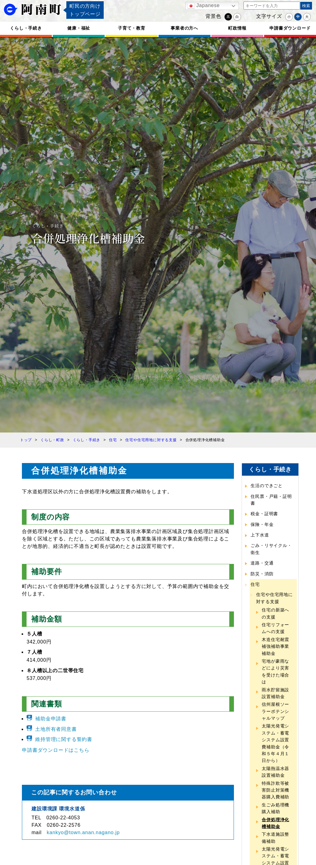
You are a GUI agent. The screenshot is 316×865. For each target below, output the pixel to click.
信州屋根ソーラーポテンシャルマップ (275, 711)
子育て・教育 (131, 28)
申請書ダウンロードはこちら (55, 750)
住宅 (255, 584)
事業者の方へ (184, 28)
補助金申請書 (50, 718)
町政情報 (237, 28)
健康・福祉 (78, 28)
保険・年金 (262, 524)
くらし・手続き (26, 28)
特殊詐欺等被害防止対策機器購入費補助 (275, 790)
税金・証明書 (264, 513)
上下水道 (260, 534)
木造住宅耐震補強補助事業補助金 (275, 646)
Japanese (203, 6)
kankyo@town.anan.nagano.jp (83, 832)
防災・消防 (262, 573)
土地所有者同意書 (56, 729)
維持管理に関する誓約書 (63, 739)
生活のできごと (267, 485)
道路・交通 (262, 563)
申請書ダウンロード (289, 28)
